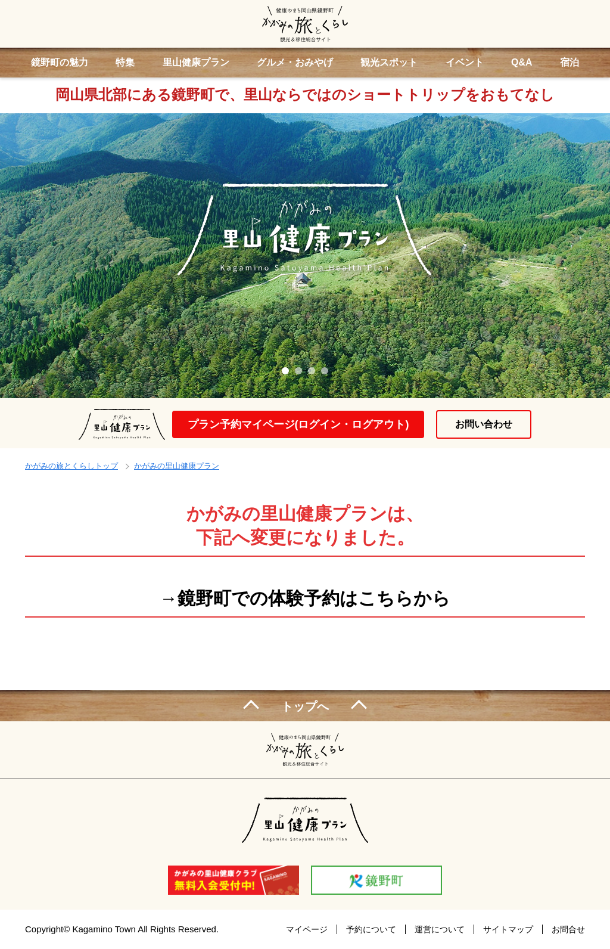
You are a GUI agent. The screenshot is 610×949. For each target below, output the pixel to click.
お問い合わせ (483, 424)
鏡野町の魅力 (59, 62)
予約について (371, 929)
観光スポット (389, 62)
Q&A (522, 62)
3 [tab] (311, 370)
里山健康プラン (196, 62)
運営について (440, 929)
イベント (465, 62)
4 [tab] (324, 370)
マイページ (307, 929)
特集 (125, 62)
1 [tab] (285, 370)
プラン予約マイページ (298, 424)
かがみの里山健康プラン (176, 465)
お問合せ (568, 929)
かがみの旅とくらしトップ (71, 465)
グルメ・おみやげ (295, 62)
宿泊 (569, 62)
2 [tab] (298, 370)
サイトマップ (508, 929)
